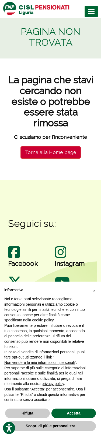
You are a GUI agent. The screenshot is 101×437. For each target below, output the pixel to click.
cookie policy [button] (43, 320)
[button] (94, 290)
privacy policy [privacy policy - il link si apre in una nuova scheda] (53, 383)
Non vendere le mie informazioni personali (39, 362)
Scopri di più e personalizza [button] (50, 426)
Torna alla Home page (50, 152)
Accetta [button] (74, 413)
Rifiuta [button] (27, 413)
